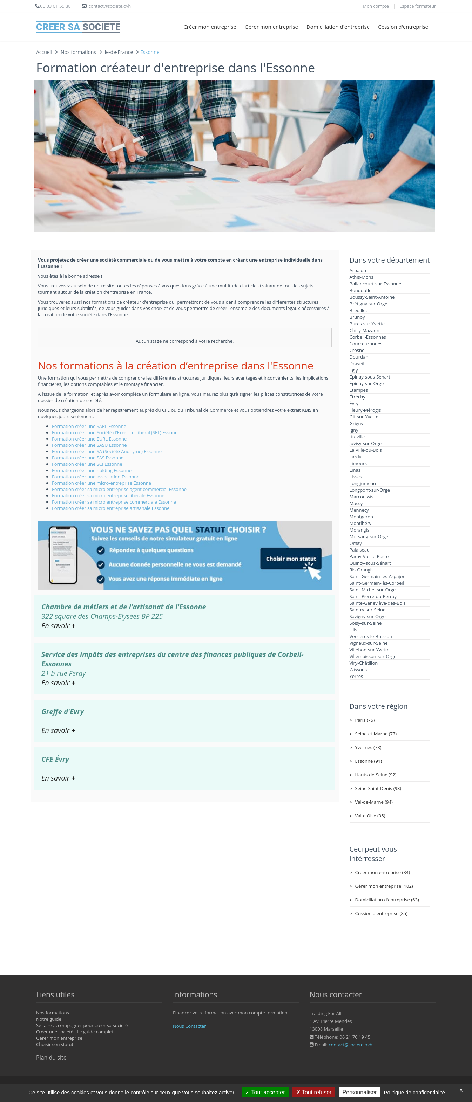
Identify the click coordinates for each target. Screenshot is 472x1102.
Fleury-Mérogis (365, 410)
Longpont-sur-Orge (370, 490)
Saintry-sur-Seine (368, 610)
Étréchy (357, 397)
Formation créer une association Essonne (96, 476)
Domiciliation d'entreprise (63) (387, 899)
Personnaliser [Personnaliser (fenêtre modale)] (360, 1092)
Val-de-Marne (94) (374, 802)
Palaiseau (360, 550)
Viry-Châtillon (364, 663)
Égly (354, 370)
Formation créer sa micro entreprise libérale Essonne (108, 495)
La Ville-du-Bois (366, 450)
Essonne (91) (368, 761)
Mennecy (359, 510)
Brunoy (357, 317)
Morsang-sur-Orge (369, 536)
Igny (354, 430)
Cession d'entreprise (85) (381, 913)
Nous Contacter (189, 1026)
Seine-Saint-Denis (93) (378, 788)
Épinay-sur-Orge (367, 383)
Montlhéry (361, 523)
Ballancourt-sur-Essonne (376, 283)
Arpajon (358, 270)
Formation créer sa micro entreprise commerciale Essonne (114, 502)
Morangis (360, 530)
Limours (358, 463)
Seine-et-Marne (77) (376, 733)
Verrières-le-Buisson (371, 636)
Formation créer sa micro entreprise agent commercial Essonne (119, 489)
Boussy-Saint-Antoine (372, 297)
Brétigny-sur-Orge (368, 303)
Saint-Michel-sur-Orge (373, 590)
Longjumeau (363, 483)
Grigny (357, 423)
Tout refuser (314, 1092)
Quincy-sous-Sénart (370, 563)
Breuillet (359, 310)
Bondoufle (361, 290)
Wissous (358, 669)
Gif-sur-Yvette (364, 417)
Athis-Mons (361, 277)
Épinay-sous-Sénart (370, 377)
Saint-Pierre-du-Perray (373, 596)
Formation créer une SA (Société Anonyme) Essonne (107, 451)
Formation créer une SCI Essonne (87, 464)
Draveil (357, 363)
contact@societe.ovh (350, 1044)
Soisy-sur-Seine (366, 623)
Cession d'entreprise (403, 26)
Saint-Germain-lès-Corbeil (377, 583)
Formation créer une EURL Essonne (89, 439)
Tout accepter (265, 1092)
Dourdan (359, 357)
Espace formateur (417, 6)
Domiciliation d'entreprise (338, 26)
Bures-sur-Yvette (367, 323)
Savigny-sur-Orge (368, 616)
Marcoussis (361, 496)
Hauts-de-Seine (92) (376, 774)
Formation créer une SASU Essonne (89, 445)
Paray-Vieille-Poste (369, 556)
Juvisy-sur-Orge (366, 443)
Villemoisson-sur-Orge (373, 656)
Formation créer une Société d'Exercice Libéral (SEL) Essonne (116, 432)
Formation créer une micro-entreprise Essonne (101, 483)
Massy (356, 503)
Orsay (356, 543)
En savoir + (58, 625)
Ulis (353, 629)
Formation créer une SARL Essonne (89, 426)
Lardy (356, 456)
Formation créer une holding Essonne (92, 470)
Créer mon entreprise (209, 26)
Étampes (359, 390)
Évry (354, 403)
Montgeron (361, 516)
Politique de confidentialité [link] (414, 1092)
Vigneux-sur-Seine (369, 643)
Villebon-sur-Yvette (370, 649)
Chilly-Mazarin (365, 330)
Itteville (357, 437)
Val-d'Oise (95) (370, 815)
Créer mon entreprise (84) (382, 872)
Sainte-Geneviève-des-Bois (378, 603)
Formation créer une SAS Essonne (87, 458)
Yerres (356, 676)
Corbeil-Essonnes (368, 337)
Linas (355, 470)
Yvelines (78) (368, 747)
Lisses (356, 476)
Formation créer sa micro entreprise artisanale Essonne (111, 508)
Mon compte (376, 6)
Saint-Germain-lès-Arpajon (378, 576)
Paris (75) (365, 720)
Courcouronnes (366, 343)
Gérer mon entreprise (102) (384, 886)
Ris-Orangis (362, 570)
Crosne (357, 350)
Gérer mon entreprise (271, 26)
